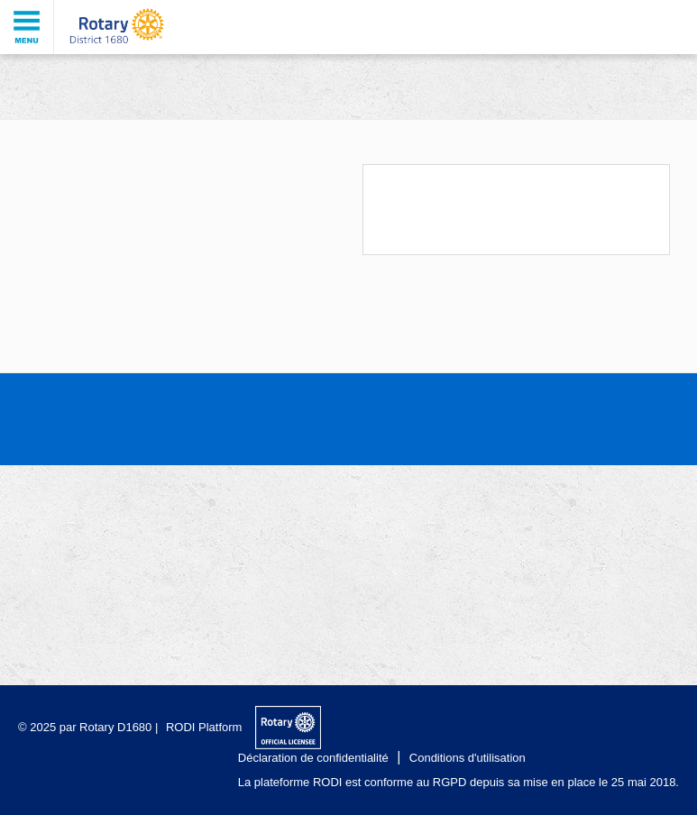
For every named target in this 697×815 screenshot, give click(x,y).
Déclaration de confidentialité (313, 758)
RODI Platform (204, 727)
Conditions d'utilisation (467, 758)
